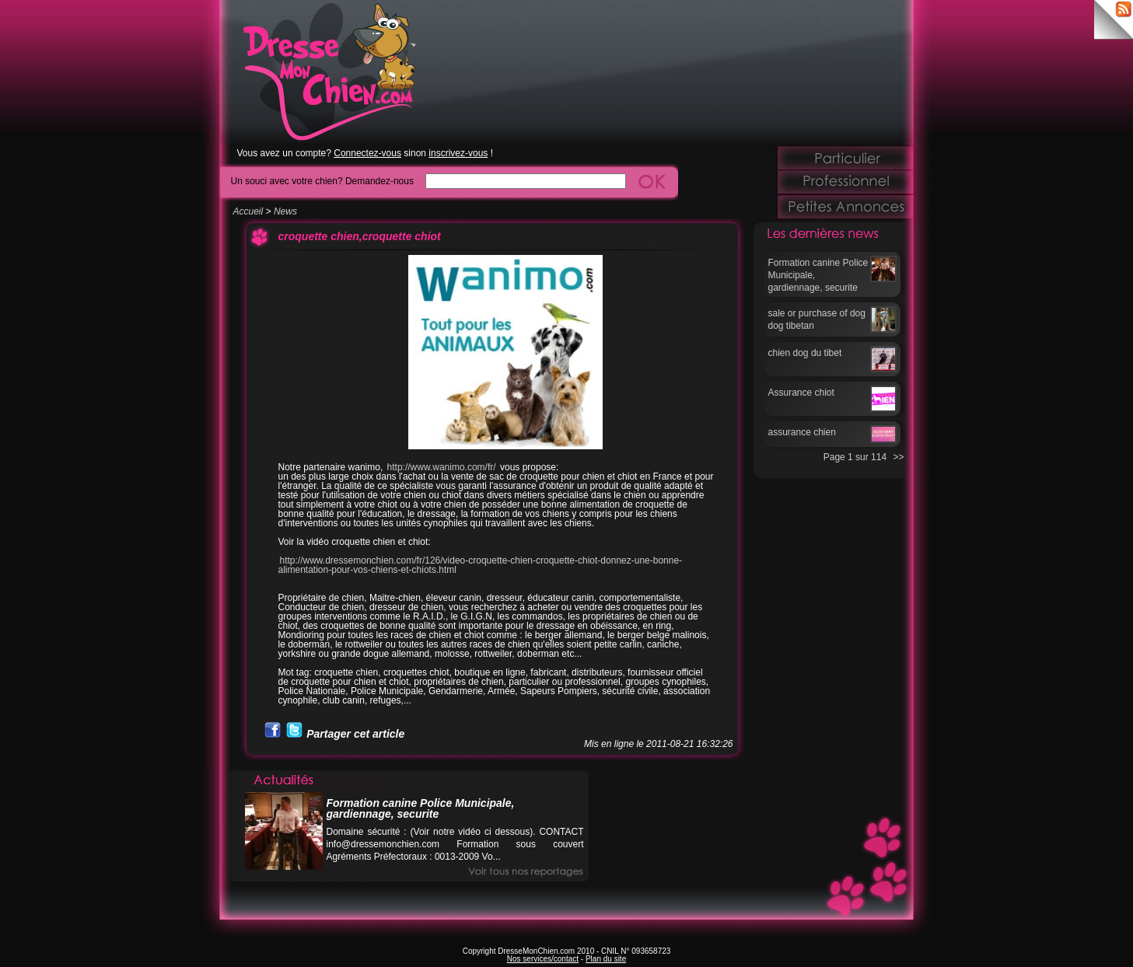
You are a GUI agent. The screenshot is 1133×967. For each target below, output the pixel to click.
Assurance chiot (801, 392)
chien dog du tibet (805, 352)
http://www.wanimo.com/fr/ (442, 467)
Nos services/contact (543, 959)
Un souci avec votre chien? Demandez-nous (322, 181)
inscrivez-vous (458, 153)
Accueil (248, 211)
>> (898, 457)
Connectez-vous (367, 153)
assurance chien (802, 432)
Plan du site (606, 959)
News (285, 211)
